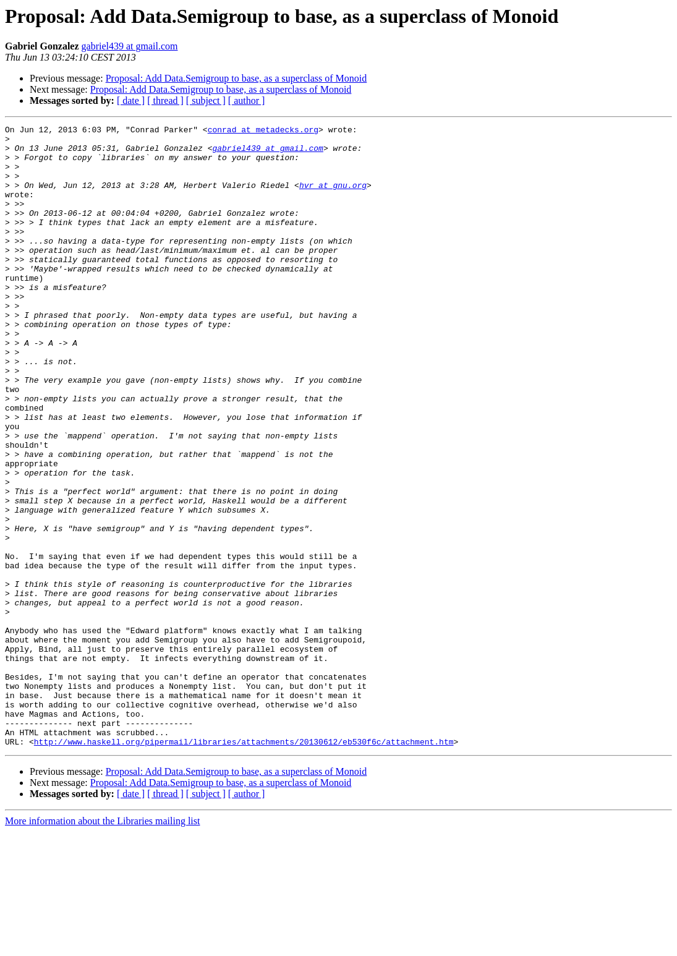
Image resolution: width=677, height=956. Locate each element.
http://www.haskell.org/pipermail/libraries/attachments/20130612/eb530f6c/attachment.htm (244, 865)
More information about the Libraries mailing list (102, 945)
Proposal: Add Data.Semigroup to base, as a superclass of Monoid (236, 78)
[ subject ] (206, 100)
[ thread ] (165, 100)
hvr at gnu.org (333, 197)
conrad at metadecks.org (263, 131)
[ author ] (246, 100)
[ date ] (131, 100)
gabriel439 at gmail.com (130, 46)
